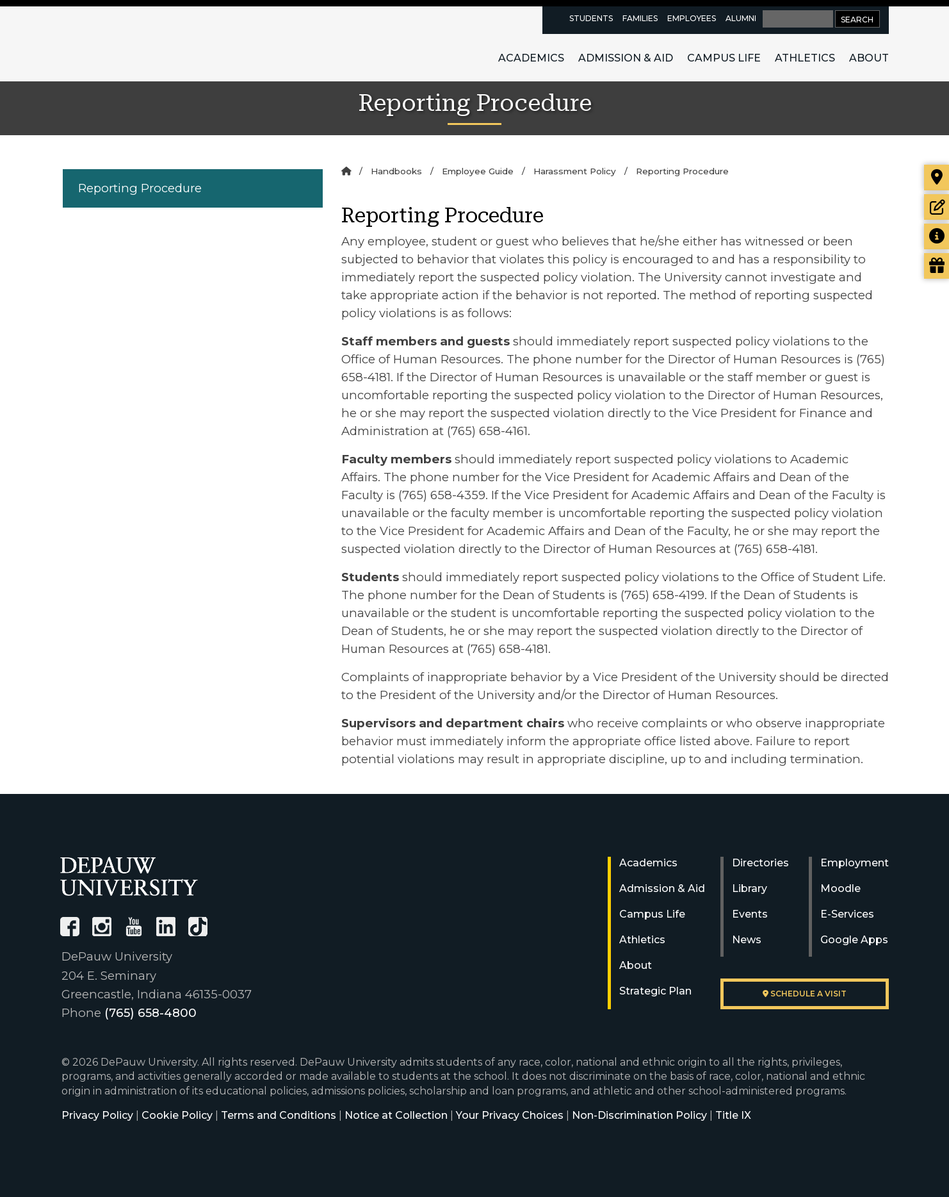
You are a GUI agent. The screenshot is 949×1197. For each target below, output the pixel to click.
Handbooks (396, 171)
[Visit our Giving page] (936, 266)
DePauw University (130, 43)
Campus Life (724, 58)
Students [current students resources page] (591, 18)
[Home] (346, 171)
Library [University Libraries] (749, 888)
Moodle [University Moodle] (840, 888)
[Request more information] (936, 236)
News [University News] (746, 940)
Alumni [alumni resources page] (741, 18)
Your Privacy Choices (510, 1115)
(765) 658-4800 (150, 1012)
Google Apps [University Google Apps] (854, 940)
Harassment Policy (574, 171)
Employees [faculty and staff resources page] (691, 18)
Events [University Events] (750, 914)
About (869, 58)
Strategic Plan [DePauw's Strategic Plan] (655, 991)
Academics (531, 58)
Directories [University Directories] (760, 863)
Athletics (805, 58)
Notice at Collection (396, 1115)
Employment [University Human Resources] (854, 863)
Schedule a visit (805, 993)
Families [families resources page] (640, 18)
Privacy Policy (97, 1115)
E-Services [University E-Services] (847, 914)
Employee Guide (478, 171)
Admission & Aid (625, 58)
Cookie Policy (177, 1115)
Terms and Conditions (278, 1115)
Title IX (733, 1115)
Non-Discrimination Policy (639, 1115)
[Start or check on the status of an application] (936, 207)
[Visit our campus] (936, 177)
